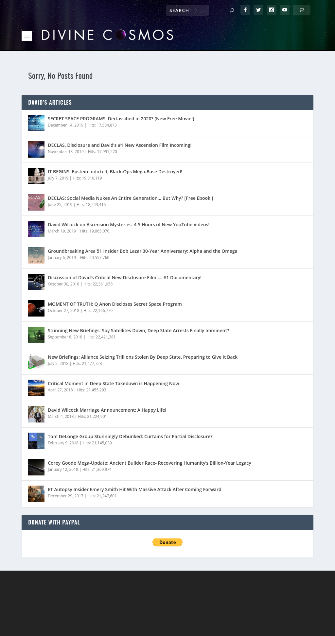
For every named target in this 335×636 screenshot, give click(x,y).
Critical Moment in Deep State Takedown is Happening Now (113, 362)
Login (230, 622)
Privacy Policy (125, 622)
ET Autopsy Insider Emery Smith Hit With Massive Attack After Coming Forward (134, 468)
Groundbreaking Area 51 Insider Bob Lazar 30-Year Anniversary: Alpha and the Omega (142, 229)
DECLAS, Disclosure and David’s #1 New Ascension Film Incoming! (119, 123)
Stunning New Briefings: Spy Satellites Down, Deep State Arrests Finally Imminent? (138, 309)
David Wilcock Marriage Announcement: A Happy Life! (107, 388)
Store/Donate (166, 622)
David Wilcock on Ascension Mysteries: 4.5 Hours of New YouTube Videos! (128, 203)
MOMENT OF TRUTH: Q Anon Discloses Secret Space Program (115, 282)
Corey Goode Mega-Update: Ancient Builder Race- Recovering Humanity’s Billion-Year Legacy (149, 441)
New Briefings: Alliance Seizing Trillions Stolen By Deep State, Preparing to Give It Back (143, 335)
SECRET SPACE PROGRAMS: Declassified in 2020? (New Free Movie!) (121, 97)
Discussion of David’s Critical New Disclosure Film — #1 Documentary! (125, 256)
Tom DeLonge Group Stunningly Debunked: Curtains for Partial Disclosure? (130, 415)
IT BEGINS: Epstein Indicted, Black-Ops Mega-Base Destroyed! (115, 150)
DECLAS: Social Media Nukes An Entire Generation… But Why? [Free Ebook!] (130, 176)
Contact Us (203, 622)
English (275, 622)
